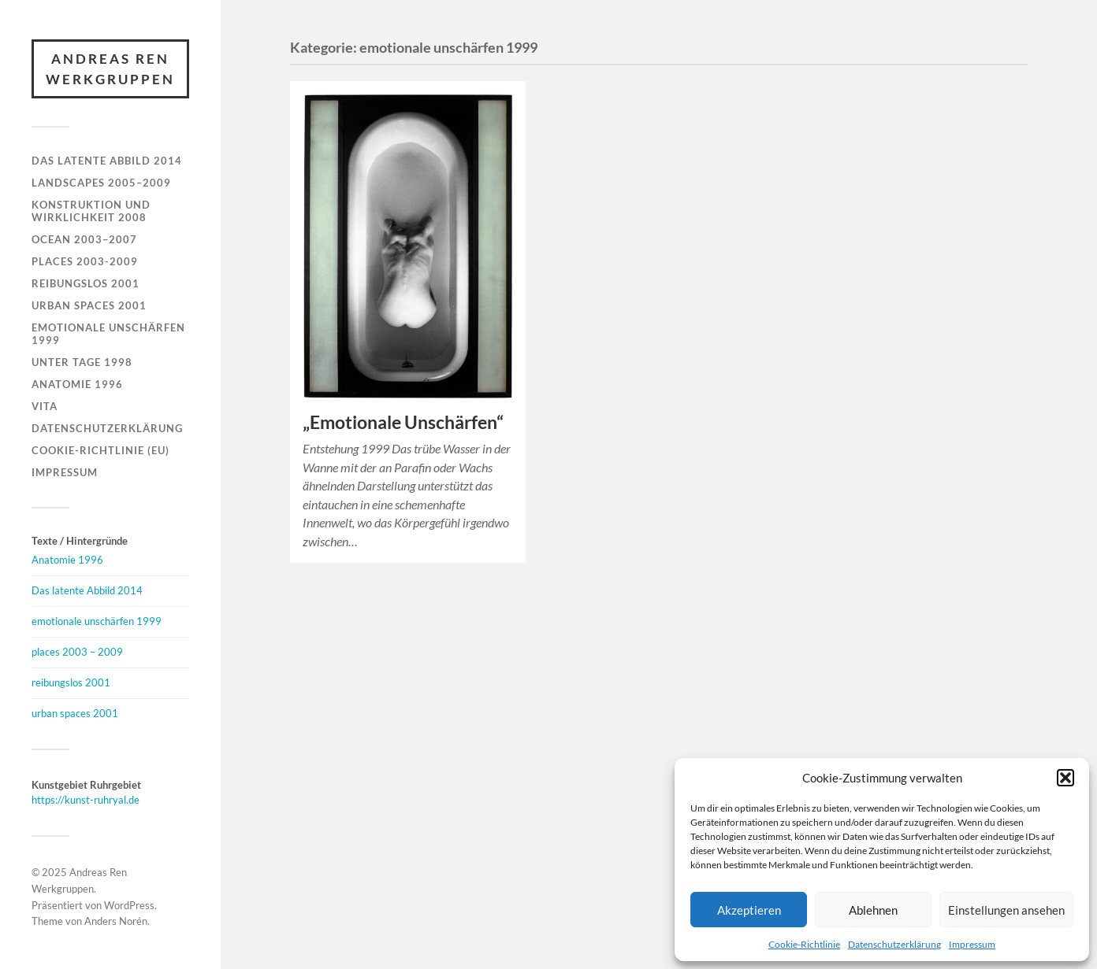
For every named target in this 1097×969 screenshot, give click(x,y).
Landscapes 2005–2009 (101, 182)
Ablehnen (873, 910)
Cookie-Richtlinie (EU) (100, 450)
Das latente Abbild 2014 (107, 160)
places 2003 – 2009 (77, 651)
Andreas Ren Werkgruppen (110, 68)
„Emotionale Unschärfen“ (403, 422)
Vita (45, 406)
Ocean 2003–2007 (84, 239)
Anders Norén (115, 921)
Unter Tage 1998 (82, 362)
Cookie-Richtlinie (804, 944)
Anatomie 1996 (77, 384)
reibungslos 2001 (71, 682)
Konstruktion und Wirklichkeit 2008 (91, 211)
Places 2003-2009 (85, 261)
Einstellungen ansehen (1006, 910)
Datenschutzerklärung (894, 944)
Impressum (972, 944)
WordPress (129, 905)
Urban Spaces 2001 (89, 305)
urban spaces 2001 (75, 713)
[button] (1065, 778)
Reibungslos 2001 (85, 283)
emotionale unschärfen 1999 (97, 621)
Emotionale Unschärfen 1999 (108, 333)
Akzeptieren (749, 910)
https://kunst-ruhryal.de (85, 799)
